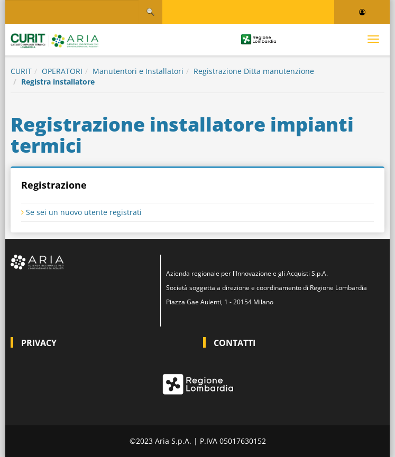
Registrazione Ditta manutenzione (254, 71)
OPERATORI (62, 71)
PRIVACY (39, 343)
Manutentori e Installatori (138, 71)
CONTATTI (234, 343)
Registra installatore (58, 82)
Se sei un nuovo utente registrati (81, 212)
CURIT (21, 71)
